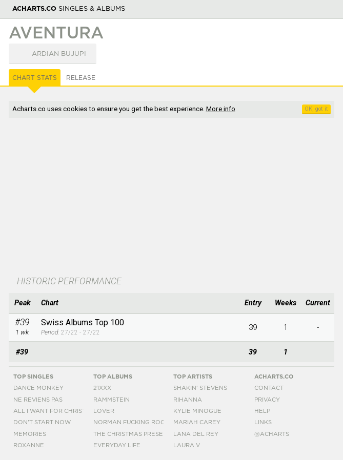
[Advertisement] (172, 197)
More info (220, 108)
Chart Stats (34, 78)
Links (263, 422)
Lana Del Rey (195, 434)
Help (262, 411)
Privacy (267, 400)
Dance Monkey (38, 388)
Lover (103, 411)
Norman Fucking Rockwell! (140, 422)
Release (80, 78)
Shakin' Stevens (200, 388)
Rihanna (187, 400)
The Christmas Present (132, 434)
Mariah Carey (196, 422)
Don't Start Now (42, 422)
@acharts (271, 434)
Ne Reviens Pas (38, 400)
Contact (269, 388)
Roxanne (28, 445)
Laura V (186, 445)
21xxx (102, 388)
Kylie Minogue (197, 411)
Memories (29, 434)
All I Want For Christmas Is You (66, 411)
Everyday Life (116, 445)
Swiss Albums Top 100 (82, 322)
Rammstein (111, 400)
